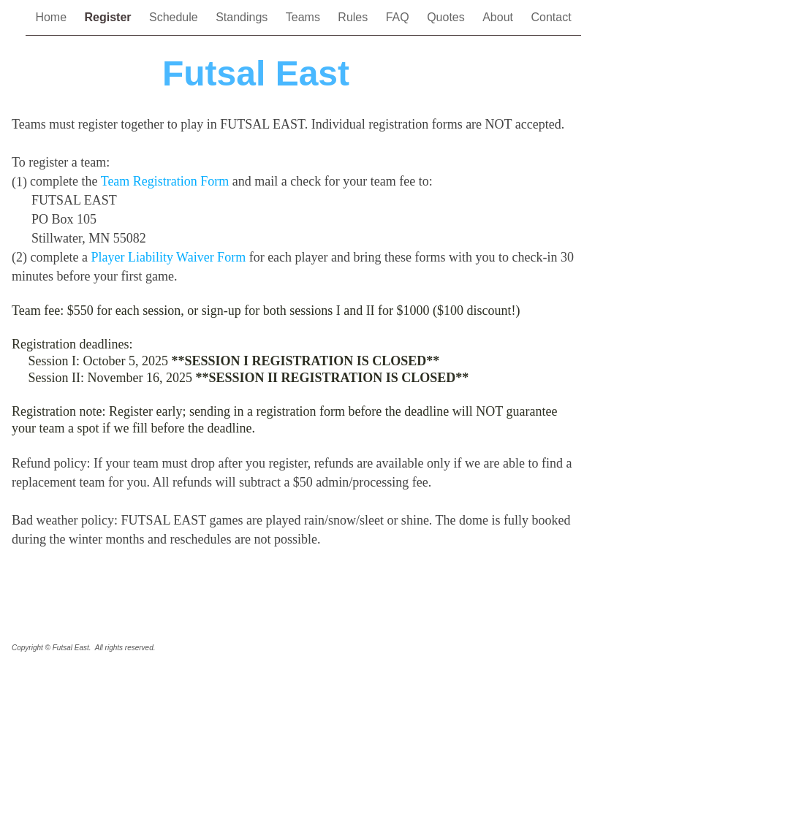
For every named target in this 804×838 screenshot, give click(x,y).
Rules (354, 17)
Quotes (447, 17)
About (499, 17)
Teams (305, 17)
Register (109, 17)
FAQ (399, 17)
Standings (243, 17)
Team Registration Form (165, 181)
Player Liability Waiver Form (168, 257)
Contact (551, 17)
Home (52, 17)
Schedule (175, 17)
